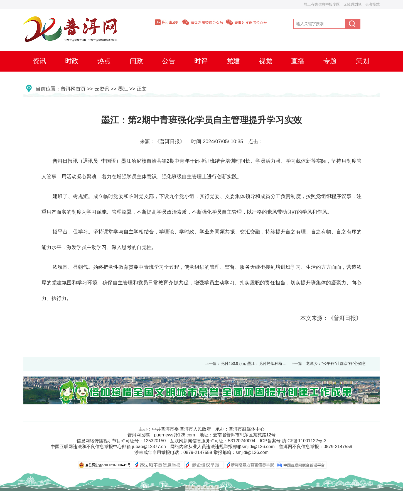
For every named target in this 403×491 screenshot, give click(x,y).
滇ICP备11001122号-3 (304, 440)
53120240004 (241, 440)
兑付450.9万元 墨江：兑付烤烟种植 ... (253, 363)
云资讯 (101, 89)
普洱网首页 (73, 89)
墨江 (123, 89)
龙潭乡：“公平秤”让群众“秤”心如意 (336, 363)
